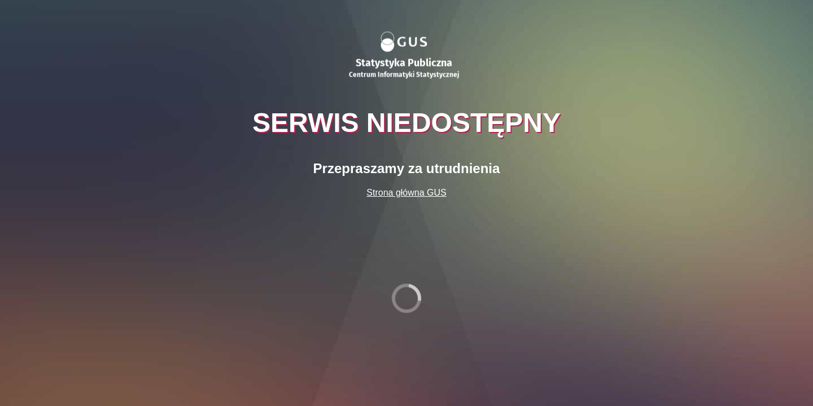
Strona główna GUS (406, 192)
